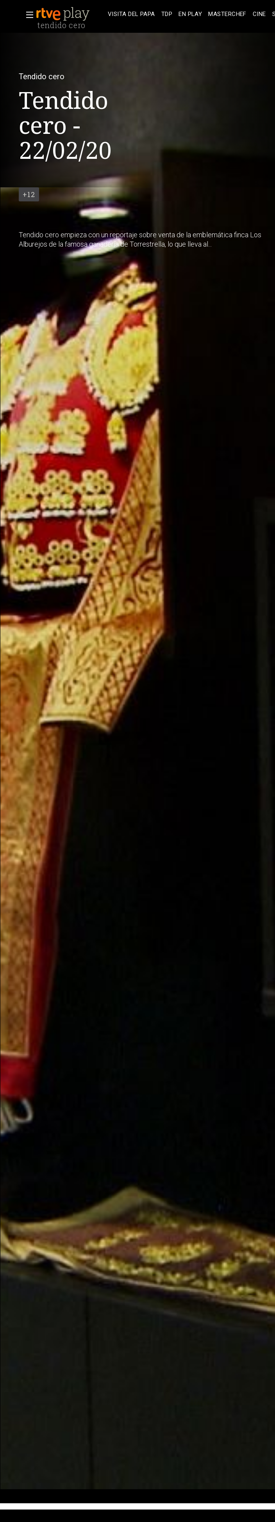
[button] (27, 14)
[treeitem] (131, 14)
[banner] (70, 14)
